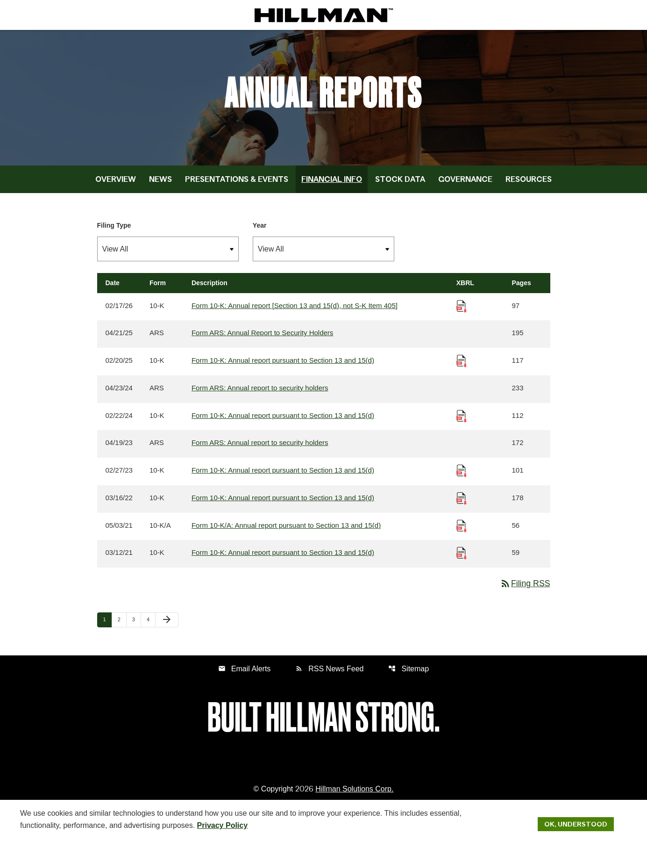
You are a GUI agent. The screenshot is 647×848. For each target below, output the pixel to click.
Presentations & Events (236, 183)
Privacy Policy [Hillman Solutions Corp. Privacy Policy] (222, 825)
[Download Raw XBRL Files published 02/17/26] (461, 310)
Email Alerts (244, 675)
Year (260, 230)
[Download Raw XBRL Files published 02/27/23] (461, 476)
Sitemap (409, 675)
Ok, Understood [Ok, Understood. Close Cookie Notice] (575, 823)
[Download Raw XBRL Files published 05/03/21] (461, 531)
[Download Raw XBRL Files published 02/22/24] (461, 420)
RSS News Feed (329, 675)
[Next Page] (166, 626)
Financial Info (331, 183)
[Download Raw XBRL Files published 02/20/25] (461, 365)
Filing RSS (524, 589)
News (160, 183)
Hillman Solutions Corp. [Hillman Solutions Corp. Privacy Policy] (354, 795)
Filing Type (114, 230)
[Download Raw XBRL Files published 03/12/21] (461, 558)
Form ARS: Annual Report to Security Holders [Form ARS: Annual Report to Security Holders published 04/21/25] (262, 338)
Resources (528, 183)
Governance (465, 183)
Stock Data (400, 183)
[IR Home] (323, 14)
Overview (115, 183)
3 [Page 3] (136, 626)
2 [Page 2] (122, 626)
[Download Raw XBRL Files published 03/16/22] (461, 503)
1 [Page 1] (107, 626)
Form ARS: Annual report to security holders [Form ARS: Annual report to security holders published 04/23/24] (260, 393)
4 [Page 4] (151, 626)
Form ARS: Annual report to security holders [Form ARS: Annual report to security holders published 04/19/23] (260, 448)
